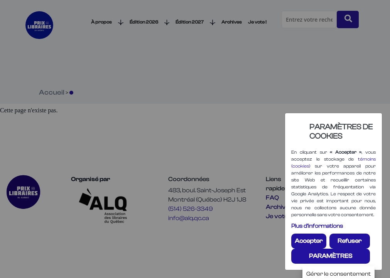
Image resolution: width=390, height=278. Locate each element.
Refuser (349, 240)
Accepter (308, 240)
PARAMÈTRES (330, 256)
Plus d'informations (317, 226)
